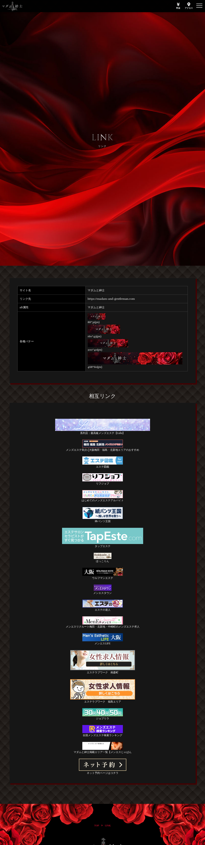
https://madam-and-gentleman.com (111, 299)
